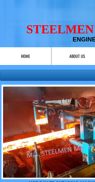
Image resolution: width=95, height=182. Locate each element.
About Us (77, 56)
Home (25, 56)
